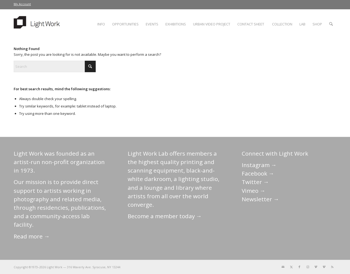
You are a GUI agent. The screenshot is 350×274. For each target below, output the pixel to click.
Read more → (32, 236)
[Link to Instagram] (308, 267)
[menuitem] (22, 4)
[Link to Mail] (283, 267)
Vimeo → (254, 190)
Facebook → (258, 173)
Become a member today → (165, 216)
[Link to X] (291, 267)
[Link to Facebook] (299, 267)
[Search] (331, 24)
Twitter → (255, 182)
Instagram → (259, 165)
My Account (22, 4)
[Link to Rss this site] (332, 267)
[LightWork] (38, 24)
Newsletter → (260, 199)
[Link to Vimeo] (316, 267)
